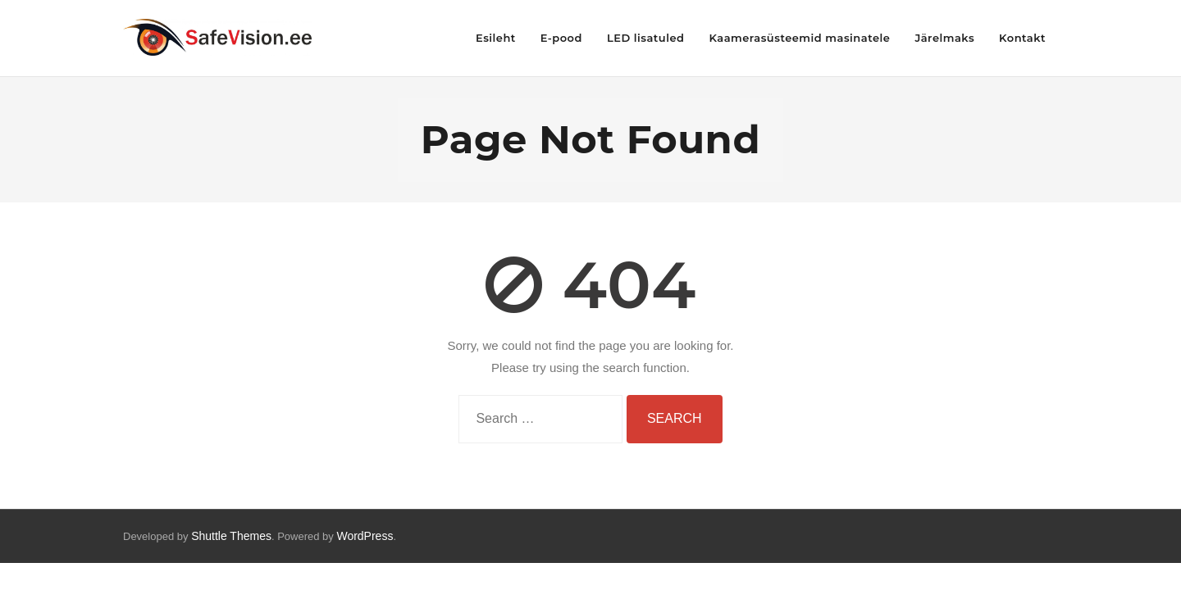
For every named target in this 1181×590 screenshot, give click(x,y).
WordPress (364, 535)
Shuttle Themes (231, 535)
